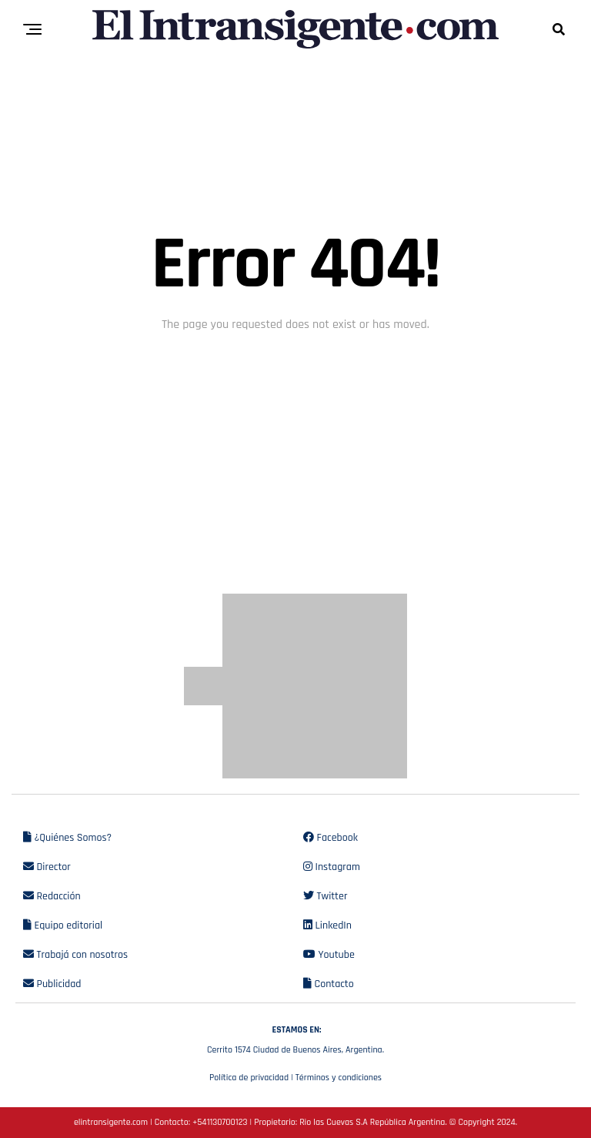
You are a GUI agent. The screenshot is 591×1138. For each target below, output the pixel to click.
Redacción (52, 896)
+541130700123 (219, 1122)
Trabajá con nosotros (75, 955)
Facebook (330, 838)
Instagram (331, 867)
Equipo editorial (62, 925)
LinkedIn (327, 925)
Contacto (328, 984)
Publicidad (52, 984)
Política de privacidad (249, 1077)
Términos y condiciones (339, 1077)
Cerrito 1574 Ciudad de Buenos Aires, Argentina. (295, 1038)
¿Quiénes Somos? (67, 838)
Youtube (329, 955)
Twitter (325, 896)
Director (47, 867)
